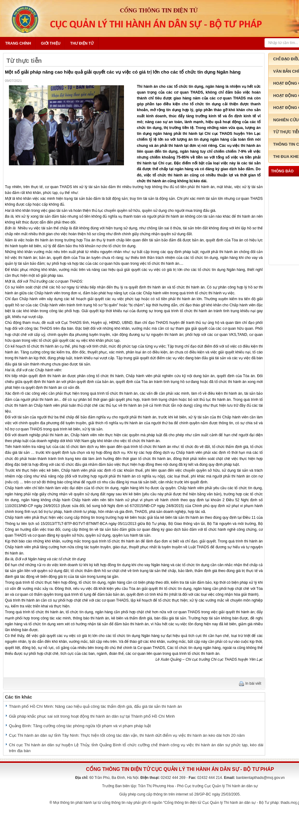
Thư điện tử (82, 43)
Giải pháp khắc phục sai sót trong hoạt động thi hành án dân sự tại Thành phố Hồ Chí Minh (92, 716)
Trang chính (18, 43)
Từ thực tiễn (24, 60)
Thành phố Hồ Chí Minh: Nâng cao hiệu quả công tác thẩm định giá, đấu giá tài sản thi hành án (95, 706)
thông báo (282, 171)
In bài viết (253, 683)
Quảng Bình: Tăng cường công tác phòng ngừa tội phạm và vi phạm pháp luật (80, 725)
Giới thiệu (50, 43)
